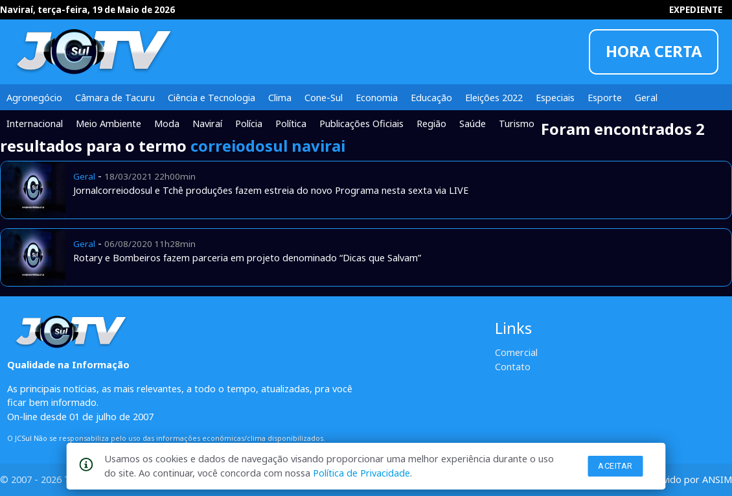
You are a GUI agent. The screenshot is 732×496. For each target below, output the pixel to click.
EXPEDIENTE (695, 10)
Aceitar (615, 466)
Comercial (516, 352)
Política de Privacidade (361, 472)
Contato (513, 366)
